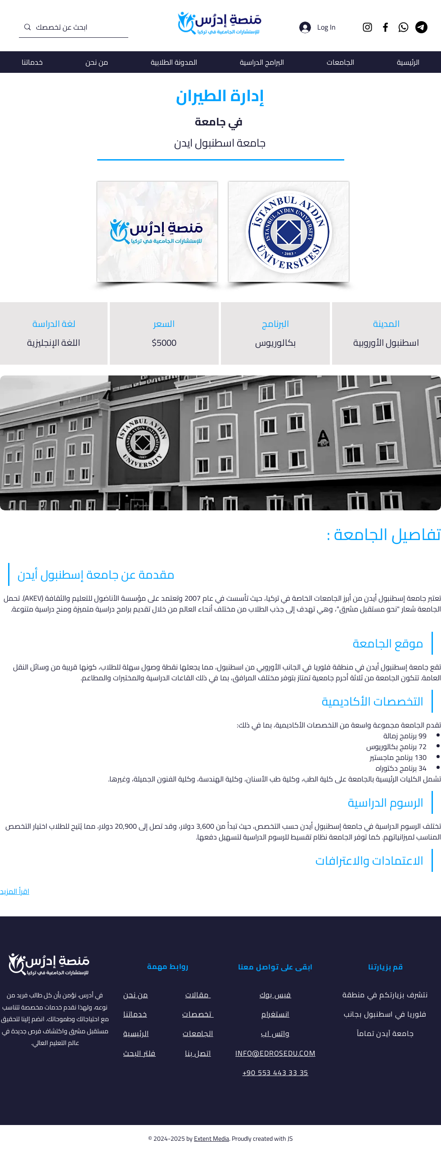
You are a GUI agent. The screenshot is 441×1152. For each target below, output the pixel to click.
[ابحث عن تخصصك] (72, 27)
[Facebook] (385, 27)
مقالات (198, 994)
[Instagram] (367, 27)
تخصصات (198, 1014)
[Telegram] (421, 27)
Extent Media (211, 1138)
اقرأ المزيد (14, 891)
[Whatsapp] (403, 27)
